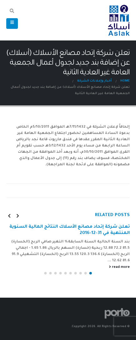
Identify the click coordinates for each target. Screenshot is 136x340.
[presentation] (17, 215)
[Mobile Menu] (12, 23)
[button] (90, 273)
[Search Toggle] (12, 12)
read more (119, 267)
